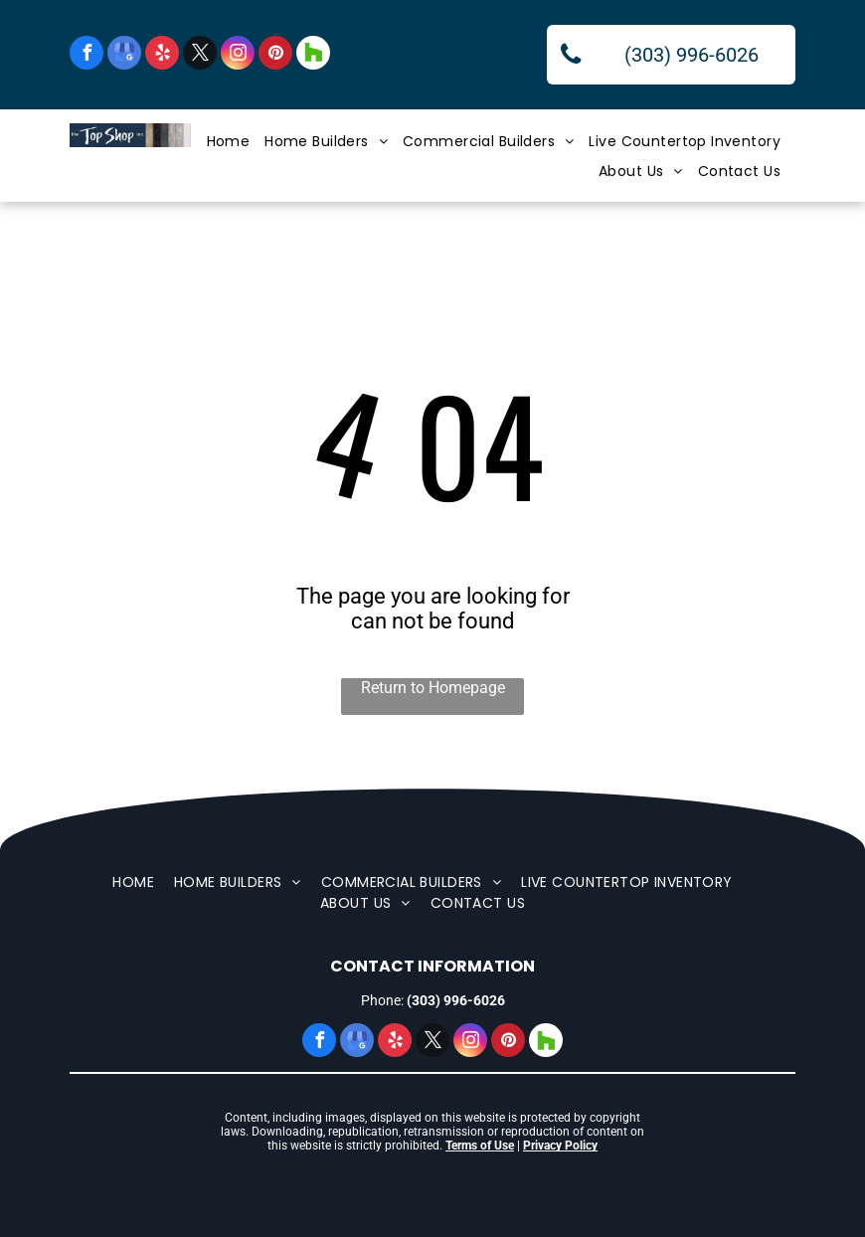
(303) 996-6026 (456, 1000)
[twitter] (200, 55)
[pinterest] (275, 55)
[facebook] (86, 55)
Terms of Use (479, 1145)
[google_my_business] (124, 55)
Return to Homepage (433, 687)
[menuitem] (236, 141)
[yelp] (162, 55)
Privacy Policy (560, 1145)
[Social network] (313, 55)
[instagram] (238, 55)
